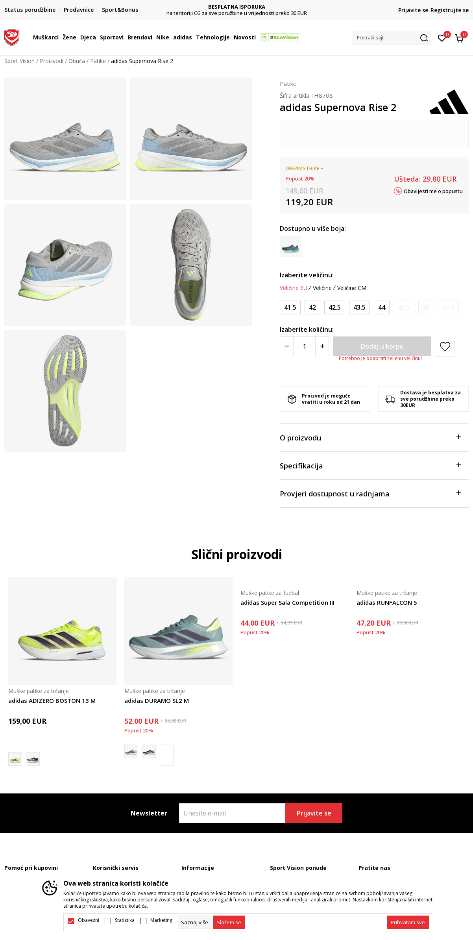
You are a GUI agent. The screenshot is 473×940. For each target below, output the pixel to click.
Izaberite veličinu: (307, 275)
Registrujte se (450, 10)
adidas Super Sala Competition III (287, 602)
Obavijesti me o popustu (433, 190)
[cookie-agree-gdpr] (229, 922)
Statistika (125, 920)
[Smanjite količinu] (287, 346)
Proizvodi (51, 61)
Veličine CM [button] (351, 288)
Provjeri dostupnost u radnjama (370, 493)
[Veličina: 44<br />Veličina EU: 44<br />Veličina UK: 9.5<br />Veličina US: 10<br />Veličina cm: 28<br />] (382, 307)
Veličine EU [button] (293, 288)
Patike (98, 61)
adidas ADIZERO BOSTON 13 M (52, 700)
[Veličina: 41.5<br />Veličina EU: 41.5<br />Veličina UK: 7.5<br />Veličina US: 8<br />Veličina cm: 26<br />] (290, 307)
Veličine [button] (322, 288)
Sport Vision (19, 61)
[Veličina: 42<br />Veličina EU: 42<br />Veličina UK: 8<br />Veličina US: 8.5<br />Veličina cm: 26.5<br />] (312, 307)
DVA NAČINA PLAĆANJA (220, 7)
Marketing (161, 920)
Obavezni (88, 920)
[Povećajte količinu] (322, 346)
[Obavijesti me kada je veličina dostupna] (404, 307)
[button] (392, 38)
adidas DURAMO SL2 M (156, 700)
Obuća (76, 61)
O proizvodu (370, 437)
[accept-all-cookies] (408, 922)
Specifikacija (370, 465)
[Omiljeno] (442, 37)
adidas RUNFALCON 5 (387, 602)
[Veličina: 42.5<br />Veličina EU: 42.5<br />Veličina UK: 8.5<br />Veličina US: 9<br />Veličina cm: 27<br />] (334, 307)
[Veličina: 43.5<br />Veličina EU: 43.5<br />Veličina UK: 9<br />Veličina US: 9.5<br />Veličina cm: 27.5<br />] (359, 307)
